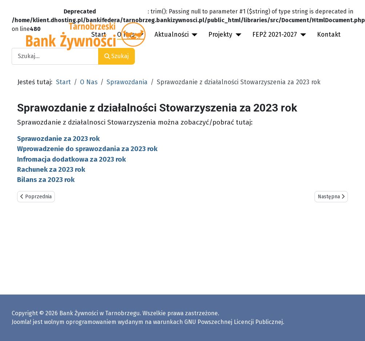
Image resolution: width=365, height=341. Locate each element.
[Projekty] (236, 35)
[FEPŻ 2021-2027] (301, 35)
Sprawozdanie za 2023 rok (58, 139)
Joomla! (21, 321)
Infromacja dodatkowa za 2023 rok (71, 159)
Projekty (220, 34)
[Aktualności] (193, 35)
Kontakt (329, 34)
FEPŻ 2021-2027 (274, 34)
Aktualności (172, 34)
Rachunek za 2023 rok (51, 170)
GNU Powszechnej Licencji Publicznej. (234, 321)
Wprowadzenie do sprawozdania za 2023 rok (87, 149)
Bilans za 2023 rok (46, 180)
